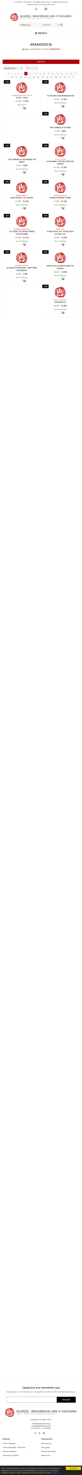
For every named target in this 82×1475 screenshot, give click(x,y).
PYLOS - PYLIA (22, 98)
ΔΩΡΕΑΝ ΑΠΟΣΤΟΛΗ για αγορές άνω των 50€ (41, 4)
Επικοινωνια (45, 1455)
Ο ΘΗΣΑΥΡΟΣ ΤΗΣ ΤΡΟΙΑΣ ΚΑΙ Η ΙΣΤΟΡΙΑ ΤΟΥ (60, 232)
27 (51, 77)
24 (38, 77)
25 (43, 77)
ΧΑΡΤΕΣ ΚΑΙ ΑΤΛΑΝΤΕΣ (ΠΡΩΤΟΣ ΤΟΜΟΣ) (60, 267)
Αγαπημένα (41, 8)
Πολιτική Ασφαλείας (10, 1451)
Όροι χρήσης (45, 1447)
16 (71, 74)
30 (65, 77)
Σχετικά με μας (46, 1443)
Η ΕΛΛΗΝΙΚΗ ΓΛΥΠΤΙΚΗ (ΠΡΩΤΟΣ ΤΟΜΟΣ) (60, 162)
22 (29, 77)
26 (47, 77)
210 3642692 (27, 2)
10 (44, 74)
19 (16, 77)
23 (34, 77)
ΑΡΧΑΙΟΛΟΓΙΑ (55, 49)
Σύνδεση (36, 8)
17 (75, 74)
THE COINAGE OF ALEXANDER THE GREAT (22, 160)
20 (20, 77)
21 (25, 77)
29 (60, 77)
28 (56, 77)
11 (48, 74)
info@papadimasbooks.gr (60, 2)
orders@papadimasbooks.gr (41, 2)
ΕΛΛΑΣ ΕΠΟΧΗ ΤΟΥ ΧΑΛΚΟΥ (21, 198)
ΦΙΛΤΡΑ (41, 61)
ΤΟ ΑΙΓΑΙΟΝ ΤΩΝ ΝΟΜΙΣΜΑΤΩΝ (60, 96)
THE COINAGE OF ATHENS (60, 127)
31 (69, 77)
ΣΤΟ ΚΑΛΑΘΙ (25, 108)
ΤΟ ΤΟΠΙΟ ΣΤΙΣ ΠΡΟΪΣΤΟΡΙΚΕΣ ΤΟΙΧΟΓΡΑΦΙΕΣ (22, 232)
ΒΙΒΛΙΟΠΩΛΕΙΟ (36, 49)
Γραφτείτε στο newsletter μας (41, 1387)
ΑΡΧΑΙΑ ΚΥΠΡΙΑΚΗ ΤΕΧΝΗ (60, 198)
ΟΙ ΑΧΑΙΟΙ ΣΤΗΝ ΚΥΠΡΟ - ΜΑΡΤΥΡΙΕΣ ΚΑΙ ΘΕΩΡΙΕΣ (22, 269)
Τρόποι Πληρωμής (9, 1443)
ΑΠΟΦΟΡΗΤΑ (60, 302)
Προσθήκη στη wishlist (19, 108)
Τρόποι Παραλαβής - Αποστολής (14, 1447)
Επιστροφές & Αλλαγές (11, 1455)
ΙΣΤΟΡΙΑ (46, 49)
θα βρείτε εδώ (55, 1473)
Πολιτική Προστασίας (48, 1451)
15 (66, 74)
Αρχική (25, 49)
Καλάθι (46, 8)
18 (12, 77)
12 (53, 74)
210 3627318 (18, 2)
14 (62, 74)
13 (57, 74)
